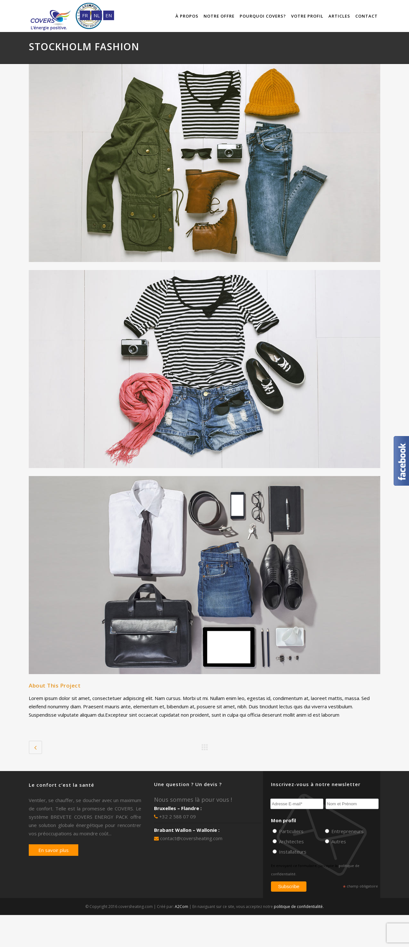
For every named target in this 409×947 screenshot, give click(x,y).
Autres (338, 841)
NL (97, 15)
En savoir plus (53, 850)
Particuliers (291, 831)
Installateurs (292, 851)
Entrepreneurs (347, 831)
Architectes (291, 841)
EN (108, 15)
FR (85, 15)
